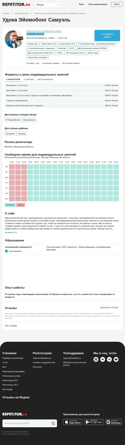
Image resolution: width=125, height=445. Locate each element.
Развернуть (11, 232)
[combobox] (46, 5)
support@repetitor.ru (72, 358)
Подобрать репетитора (12, 358)
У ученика (29, 79)
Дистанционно (45, 79)
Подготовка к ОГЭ (67, 44)
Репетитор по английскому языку (44, 31)
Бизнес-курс (93, 53)
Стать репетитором (97, 4)
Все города (7, 389)
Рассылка (37, 367)
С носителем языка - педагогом (41, 48)
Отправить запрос (107, 35)
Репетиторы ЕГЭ (10, 380)
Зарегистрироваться (42, 358)
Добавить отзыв (109, 307)
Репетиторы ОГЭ (10, 385)
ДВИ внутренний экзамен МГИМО (92, 48)
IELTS (71, 48)
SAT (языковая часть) (75, 53)
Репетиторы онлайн (11, 376)
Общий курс (33, 44)
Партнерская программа (13, 371)
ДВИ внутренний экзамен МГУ (40, 53)
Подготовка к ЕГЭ (48, 44)
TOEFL (60, 53)
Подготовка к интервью (37, 57)
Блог (81, 4)
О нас (5, 362)
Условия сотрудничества (44, 362)
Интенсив (62, 48)
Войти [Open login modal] (117, 4)
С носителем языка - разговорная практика (96, 44)
